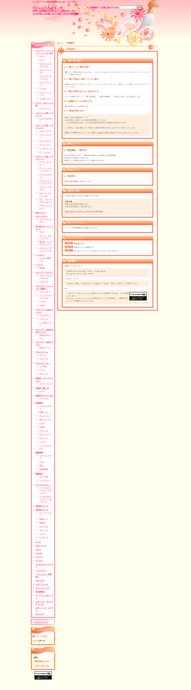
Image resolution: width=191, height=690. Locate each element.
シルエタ (42, 89)
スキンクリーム (42, 352)
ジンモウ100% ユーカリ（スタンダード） (46, 499)
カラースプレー (42, 216)
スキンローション (43, 363)
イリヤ (42, 391)
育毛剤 (42, 268)
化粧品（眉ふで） (43, 388)
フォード (39, 557)
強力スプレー (41, 213)
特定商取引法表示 (41, 622)
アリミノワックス (43, 588)
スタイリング (44, 109)
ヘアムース (43, 538)
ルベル (42, 56)
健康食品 (39, 474)
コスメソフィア (45, 384)
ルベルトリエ (44, 145)
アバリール (43, 398)
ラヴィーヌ (43, 359)
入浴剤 (42, 427)
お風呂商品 (43, 469)
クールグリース (45, 148)
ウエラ (42, 60)
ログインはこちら (42, 666)
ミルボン (39, 553)
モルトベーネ (41, 546)
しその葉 (42, 366)
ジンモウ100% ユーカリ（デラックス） (46, 490)
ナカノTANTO (45, 141)
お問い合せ (106, 7)
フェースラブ (44, 292)
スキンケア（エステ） (45, 272)
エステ (42, 423)
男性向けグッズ (42, 506)
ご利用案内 (93, 7)
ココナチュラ (44, 315)
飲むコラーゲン (45, 420)
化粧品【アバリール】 (45, 396)
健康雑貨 (39, 453)
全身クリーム (44, 348)
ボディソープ (44, 434)
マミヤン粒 (43, 477)
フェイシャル (44, 416)
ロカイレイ (43, 374)
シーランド (43, 319)
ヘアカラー (40, 255)
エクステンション (43, 485)
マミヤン (42, 302)
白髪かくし (43, 519)
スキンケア (40, 614)
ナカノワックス (45, 131)
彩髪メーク (43, 412)
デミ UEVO (44, 152)
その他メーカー (45, 99)
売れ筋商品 (40, 592)
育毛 (41, 466)
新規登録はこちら (42, 661)
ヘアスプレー (41, 571)
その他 (42, 305)
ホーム (60, 43)
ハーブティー (44, 480)
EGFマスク (43, 282)
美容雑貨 (39, 403)
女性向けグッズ (42, 510)
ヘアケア (39, 265)
